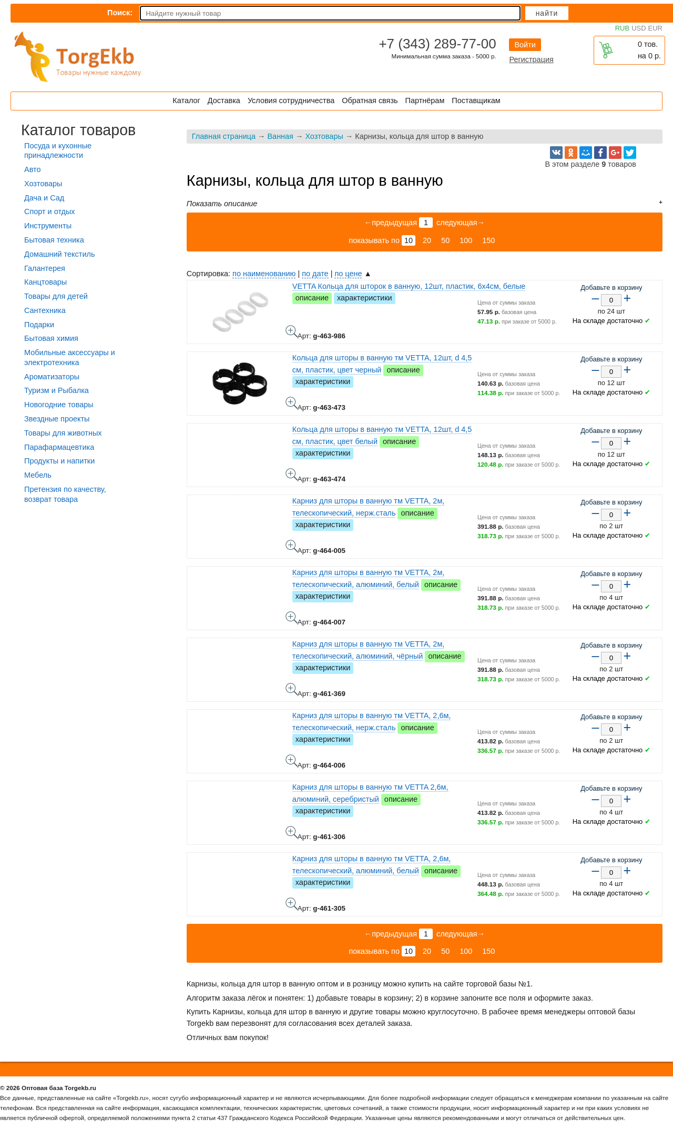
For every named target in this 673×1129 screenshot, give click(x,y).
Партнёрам (425, 100)
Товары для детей (56, 296)
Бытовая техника (54, 240)
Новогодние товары (59, 404)
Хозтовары (324, 136)
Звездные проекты (56, 419)
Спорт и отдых (49, 211)
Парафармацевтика (59, 447)
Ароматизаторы (51, 376)
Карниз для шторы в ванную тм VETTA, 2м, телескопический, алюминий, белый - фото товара (292, 617)
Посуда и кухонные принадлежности (57, 151)
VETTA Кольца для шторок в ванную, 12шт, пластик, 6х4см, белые (409, 286)
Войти (524, 45)
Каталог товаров (78, 130)
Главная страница (224, 136)
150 (488, 240)
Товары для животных (62, 433)
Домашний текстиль (59, 254)
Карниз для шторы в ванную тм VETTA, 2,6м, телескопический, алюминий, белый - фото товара (292, 904)
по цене (348, 273)
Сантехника (45, 310)
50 (445, 240)
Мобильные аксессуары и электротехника (69, 357)
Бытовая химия (51, 338)
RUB (622, 28)
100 (466, 240)
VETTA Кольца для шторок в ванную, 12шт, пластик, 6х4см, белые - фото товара (292, 331)
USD (638, 28)
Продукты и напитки (59, 461)
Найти (547, 13)
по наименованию (263, 273)
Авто (32, 169)
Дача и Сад (44, 198)
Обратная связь (369, 100)
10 (408, 240)
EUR (655, 28)
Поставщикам (476, 100)
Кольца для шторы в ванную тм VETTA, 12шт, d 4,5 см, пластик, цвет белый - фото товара (292, 474)
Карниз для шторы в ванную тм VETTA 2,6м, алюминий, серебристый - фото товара (292, 832)
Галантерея (44, 268)
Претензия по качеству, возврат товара (65, 494)
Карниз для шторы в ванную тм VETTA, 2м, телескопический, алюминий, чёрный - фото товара (292, 689)
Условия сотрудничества (291, 100)
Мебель (38, 475)
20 (427, 240)
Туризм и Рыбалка (56, 390)
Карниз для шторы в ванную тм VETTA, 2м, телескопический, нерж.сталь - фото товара (292, 546)
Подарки (39, 324)
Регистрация (531, 59)
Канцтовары (45, 282)
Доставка (224, 100)
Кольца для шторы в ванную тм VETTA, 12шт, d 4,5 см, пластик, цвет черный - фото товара (292, 403)
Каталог (186, 100)
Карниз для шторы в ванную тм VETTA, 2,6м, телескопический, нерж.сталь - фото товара (292, 761)
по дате (315, 273)
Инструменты (48, 225)
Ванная (280, 136)
